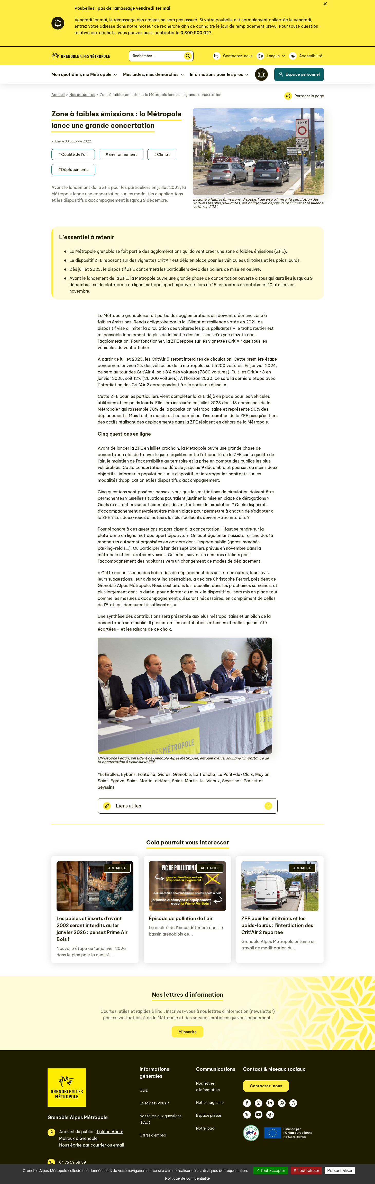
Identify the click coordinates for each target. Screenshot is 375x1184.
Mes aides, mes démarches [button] (150, 74)
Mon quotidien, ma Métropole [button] (81, 74)
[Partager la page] (304, 96)
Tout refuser (306, 1170)
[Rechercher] (188, 56)
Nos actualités (82, 94)
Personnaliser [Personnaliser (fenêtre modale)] (339, 1170)
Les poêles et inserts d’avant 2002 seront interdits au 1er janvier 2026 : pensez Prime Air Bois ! (92, 929)
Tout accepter (270, 1170)
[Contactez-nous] (232, 56)
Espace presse (208, 1115)
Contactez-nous (266, 1085)
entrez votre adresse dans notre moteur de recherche (127, 26)
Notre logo (205, 1128)
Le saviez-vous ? (154, 1103)
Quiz (144, 1090)
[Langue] (271, 56)
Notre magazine (210, 1102)
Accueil (58, 94)
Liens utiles (128, 806)
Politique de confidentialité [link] (187, 1178)
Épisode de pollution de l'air (181, 918)
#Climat (162, 154)
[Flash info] (261, 74)
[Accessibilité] (306, 56)
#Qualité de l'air (73, 154)
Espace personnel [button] (299, 74)
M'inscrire (187, 1031)
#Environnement (121, 154)
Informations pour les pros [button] (216, 74)
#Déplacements (73, 169)
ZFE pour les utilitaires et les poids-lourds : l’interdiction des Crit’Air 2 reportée (277, 925)
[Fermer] (325, 4)
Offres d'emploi (153, 1135)
